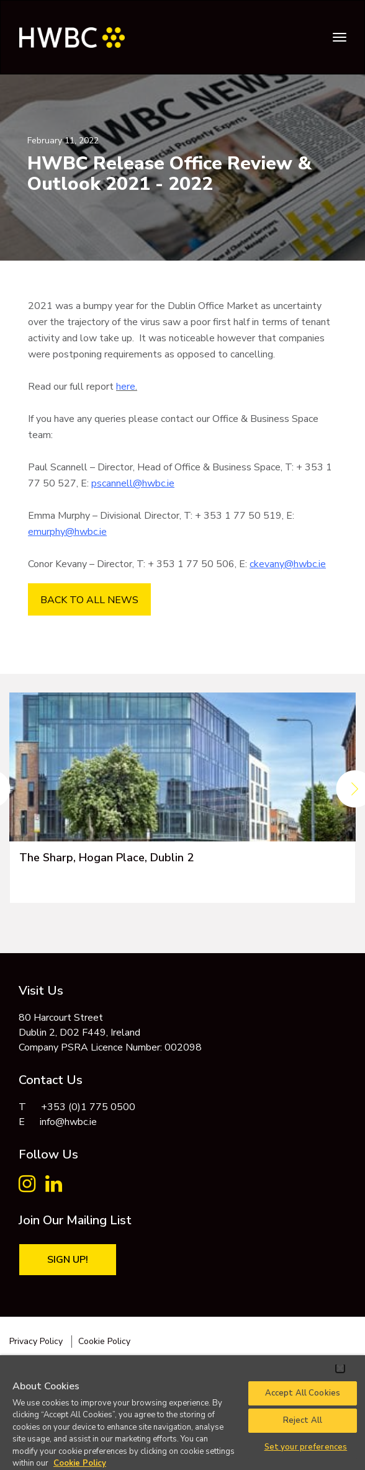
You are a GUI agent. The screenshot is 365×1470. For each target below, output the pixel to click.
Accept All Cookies (302, 1393)
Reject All (302, 1420)
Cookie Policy (104, 1341)
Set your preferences (306, 1447)
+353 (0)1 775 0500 (88, 1107)
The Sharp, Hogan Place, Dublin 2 (106, 857)
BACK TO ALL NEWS (89, 600)
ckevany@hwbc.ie (288, 564)
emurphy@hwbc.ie (67, 532)
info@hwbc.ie (68, 1122)
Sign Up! (67, 1259)
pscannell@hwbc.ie (132, 483)
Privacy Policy (36, 1341)
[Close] (340, 1368)
